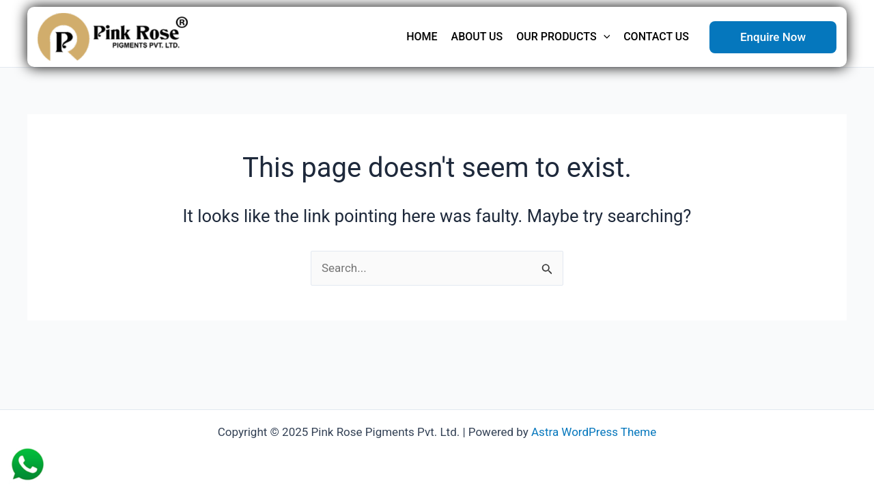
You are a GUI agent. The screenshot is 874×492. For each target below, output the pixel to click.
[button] (772, 37)
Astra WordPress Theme (593, 432)
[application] (603, 37)
